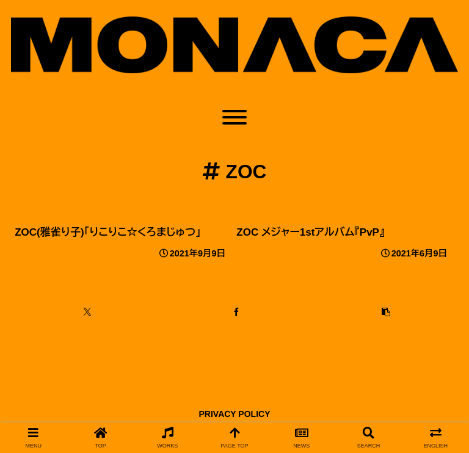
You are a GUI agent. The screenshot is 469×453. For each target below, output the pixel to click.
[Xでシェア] (87, 312)
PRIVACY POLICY (235, 414)
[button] (386, 312)
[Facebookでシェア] (237, 312)
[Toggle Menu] (234, 117)
